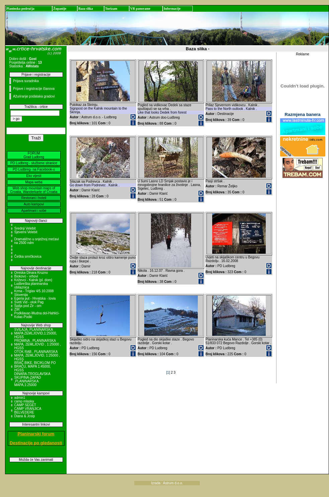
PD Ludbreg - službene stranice (33, 163)
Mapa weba (34, 182)
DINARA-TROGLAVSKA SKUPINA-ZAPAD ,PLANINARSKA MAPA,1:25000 (32, 379)
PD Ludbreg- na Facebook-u (34, 169)
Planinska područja (20, 8)
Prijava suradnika (26, 81)
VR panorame (140, 8)
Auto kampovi (34, 204)
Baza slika (85, 8)
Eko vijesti (33, 176)
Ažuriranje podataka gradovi (34, 96)
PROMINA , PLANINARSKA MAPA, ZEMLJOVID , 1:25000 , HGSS (37, 344)
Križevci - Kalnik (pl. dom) (33, 280)
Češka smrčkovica (28, 256)
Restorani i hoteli (33, 198)
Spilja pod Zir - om (28, 306)
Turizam (111, 8)
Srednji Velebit (25, 228)
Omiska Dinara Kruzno (31, 272)
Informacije (172, 8)
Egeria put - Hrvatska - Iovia (35, 298)
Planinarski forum (36, 433)
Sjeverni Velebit (25, 232)
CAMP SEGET (25, 405)
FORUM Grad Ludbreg (33, 155)
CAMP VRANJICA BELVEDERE (27, 410)
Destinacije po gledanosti (36, 442)
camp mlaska (24, 401)
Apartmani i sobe (33, 210)
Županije (59, 8)
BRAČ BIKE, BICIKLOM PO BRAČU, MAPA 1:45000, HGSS (35, 366)
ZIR (17, 309)
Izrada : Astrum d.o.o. (167, 483)
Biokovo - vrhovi (26, 276)
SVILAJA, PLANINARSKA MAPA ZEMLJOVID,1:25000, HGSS (35, 333)
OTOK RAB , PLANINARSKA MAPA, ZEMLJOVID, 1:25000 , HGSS (37, 355)
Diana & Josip (24, 416)
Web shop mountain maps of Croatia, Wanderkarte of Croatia (34, 190)
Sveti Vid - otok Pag (29, 302)
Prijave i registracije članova (34, 88)
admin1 (19, 397)
